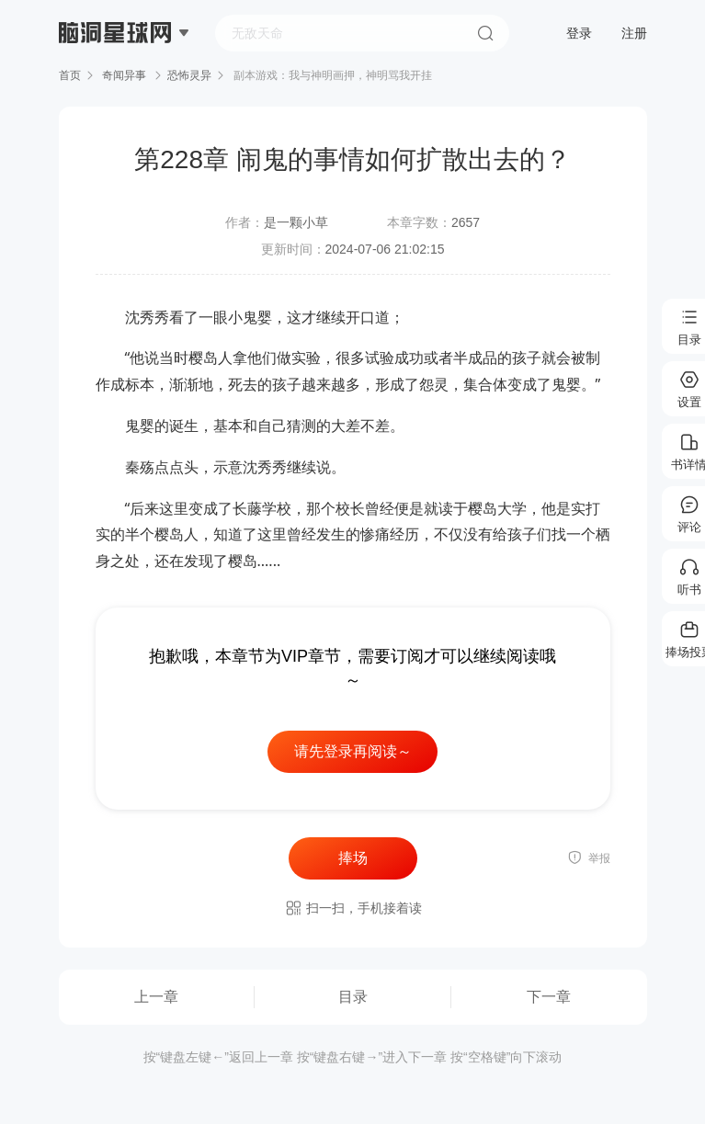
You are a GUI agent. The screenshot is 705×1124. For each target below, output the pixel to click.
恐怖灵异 (189, 75)
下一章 (549, 997)
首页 (70, 75)
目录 (353, 997)
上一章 (156, 997)
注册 (634, 33)
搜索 (485, 33)
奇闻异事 (124, 75)
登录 (579, 33)
